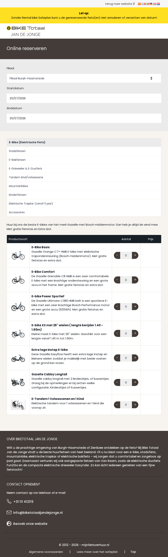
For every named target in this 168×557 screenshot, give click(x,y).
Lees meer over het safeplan (97, 552)
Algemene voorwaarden (46, 552)
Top (133, 552)
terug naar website (120, 4)
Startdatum (15, 88)
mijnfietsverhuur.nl (95, 545)
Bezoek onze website (30, 523)
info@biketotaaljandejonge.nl (38, 512)
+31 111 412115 (23, 501)
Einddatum (14, 108)
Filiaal (10, 68)
